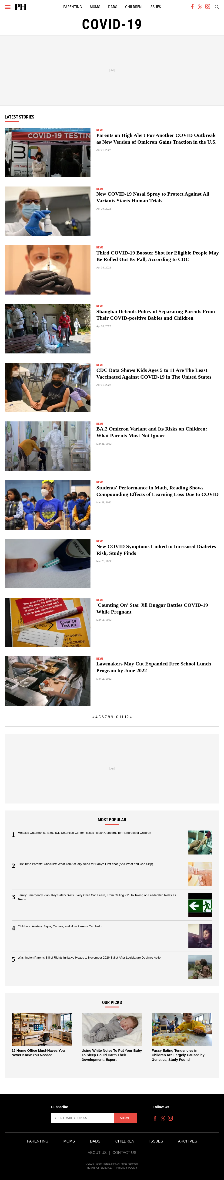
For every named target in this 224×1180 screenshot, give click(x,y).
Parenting (72, 7)
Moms (95, 7)
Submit (125, 1118)
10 (116, 717)
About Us (97, 1153)
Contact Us (124, 1153)
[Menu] (7, 7)
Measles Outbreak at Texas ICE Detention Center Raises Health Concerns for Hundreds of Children (84, 832)
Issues (155, 7)
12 (126, 717)
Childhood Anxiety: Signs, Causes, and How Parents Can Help (59, 926)
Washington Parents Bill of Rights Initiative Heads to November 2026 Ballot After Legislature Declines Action (90, 957)
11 (121, 717)
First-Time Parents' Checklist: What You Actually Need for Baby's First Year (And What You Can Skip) (85, 864)
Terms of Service (99, 1167)
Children (133, 7)
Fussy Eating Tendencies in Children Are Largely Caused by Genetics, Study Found (178, 1054)
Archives (187, 1141)
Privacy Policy (126, 1167)
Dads (112, 7)
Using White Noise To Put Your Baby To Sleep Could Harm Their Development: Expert (112, 1054)
